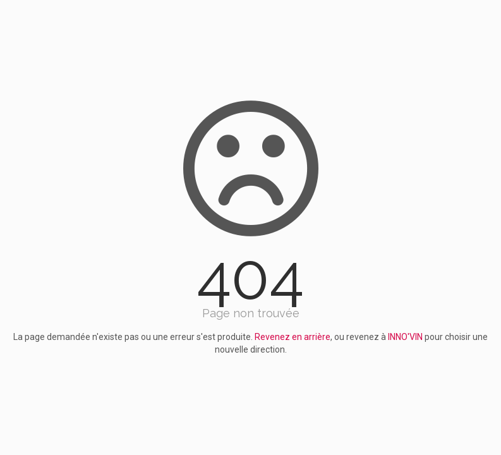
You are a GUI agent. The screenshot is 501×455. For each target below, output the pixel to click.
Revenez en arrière (292, 337)
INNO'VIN (405, 337)
